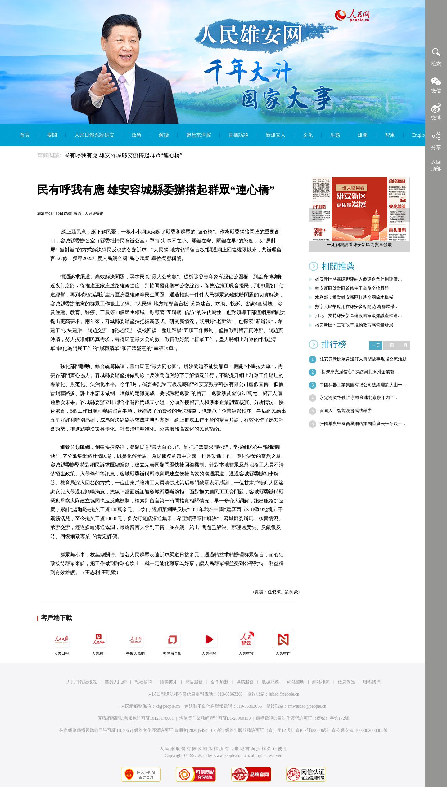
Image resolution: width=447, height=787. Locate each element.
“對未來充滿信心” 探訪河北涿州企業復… (359, 371)
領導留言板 (172, 642)
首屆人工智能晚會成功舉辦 (346, 410)
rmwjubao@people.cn (307, 706)
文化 (308, 135)
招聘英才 (168, 682)
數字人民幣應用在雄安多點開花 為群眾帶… (357, 306)
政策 (137, 135)
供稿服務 (245, 682)
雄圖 (363, 135)
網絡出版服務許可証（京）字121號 (258, 730)
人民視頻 (209, 642)
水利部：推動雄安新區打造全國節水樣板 (354, 297)
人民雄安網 (94, 213)
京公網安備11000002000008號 (360, 730)
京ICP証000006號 (312, 730)
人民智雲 (246, 642)
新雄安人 (276, 135)
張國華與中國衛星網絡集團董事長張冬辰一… (363, 423)
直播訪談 (238, 135)
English (419, 135)
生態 (335, 135)
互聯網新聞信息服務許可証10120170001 (136, 718)
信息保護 (346, 682)
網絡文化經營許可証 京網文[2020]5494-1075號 (178, 730)
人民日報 (61, 642)
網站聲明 (296, 682)
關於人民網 (116, 682)
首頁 (25, 135)
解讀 (164, 135)
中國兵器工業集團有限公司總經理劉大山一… (363, 384)
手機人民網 (135, 642)
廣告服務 (194, 682)
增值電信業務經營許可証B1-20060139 (215, 718)
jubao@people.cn (284, 694)
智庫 (390, 135)
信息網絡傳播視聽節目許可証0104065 (95, 730)
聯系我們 (372, 682)
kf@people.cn (168, 706)
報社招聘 (143, 682)
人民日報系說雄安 (94, 135)
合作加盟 (219, 682)
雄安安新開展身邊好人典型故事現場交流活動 (363, 359)
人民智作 (283, 642)
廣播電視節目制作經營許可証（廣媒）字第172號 (302, 718)
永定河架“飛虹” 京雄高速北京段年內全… (359, 397)
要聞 (52, 135)
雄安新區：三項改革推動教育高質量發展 (354, 325)
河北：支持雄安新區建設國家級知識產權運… (358, 315)
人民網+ (98, 642)
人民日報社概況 (81, 682)
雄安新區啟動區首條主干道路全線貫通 (352, 288)
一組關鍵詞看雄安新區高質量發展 (359, 244)
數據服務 (270, 682)
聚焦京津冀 (198, 135)
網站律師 (321, 682)
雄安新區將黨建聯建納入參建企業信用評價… (358, 279)
